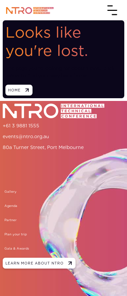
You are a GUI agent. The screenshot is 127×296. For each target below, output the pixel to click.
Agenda (10, 206)
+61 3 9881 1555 (21, 125)
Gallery (10, 191)
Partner (10, 220)
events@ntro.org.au (26, 136)
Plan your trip (15, 234)
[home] (28, 10)
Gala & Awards (16, 248)
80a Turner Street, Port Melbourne (43, 147)
